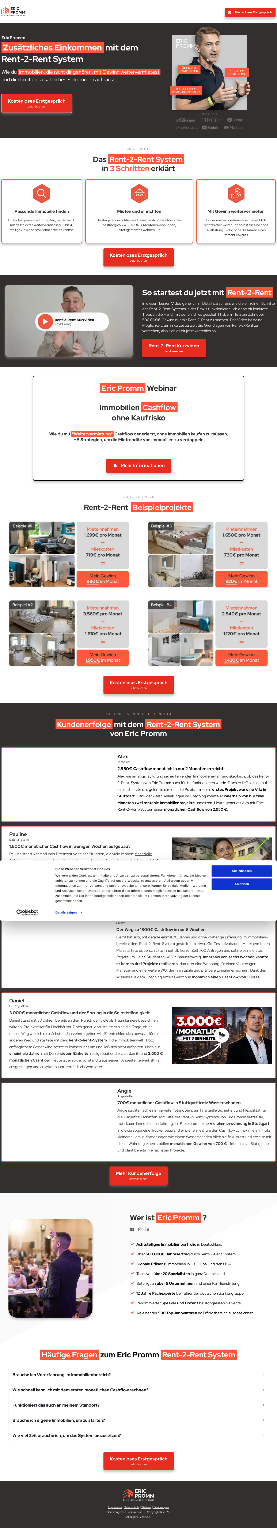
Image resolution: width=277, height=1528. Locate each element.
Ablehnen (242, 1491)
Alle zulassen (242, 1478)
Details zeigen (66, 1519)
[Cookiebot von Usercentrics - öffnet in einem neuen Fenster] (27, 1520)
